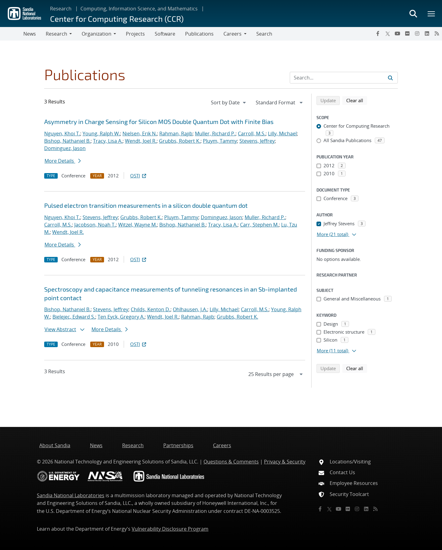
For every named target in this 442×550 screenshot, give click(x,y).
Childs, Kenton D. (150, 309)
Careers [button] (232, 33)
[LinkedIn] (427, 33)
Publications (199, 33)
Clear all (356, 100)
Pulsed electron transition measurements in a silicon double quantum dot (146, 205)
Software (165, 33)
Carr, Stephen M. (259, 224)
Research (61, 8)
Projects (135, 33)
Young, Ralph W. (101, 133)
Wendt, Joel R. (141, 141)
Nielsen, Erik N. (139, 133)
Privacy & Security (284, 461)
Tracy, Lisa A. (107, 141)
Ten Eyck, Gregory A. (121, 316)
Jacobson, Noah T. (95, 224)
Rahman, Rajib (175, 133)
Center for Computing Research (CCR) (117, 18)
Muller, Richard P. (215, 133)
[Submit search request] (390, 77)
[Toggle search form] (413, 13)
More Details (63, 160)
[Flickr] (407, 33)
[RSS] (436, 33)
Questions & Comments (231, 461)
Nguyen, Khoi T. (62, 133)
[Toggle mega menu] (431, 13)
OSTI (138, 175)
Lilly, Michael (282, 133)
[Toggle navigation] (11, 34)
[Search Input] (344, 77)
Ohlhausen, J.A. (190, 309)
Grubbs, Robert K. (179, 141)
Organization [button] (96, 33)
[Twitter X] (387, 33)
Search (264, 33)
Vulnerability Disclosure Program (170, 528)
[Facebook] (377, 33)
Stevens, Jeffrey (257, 141)
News (29, 33)
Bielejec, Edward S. (73, 316)
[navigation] (229, 102)
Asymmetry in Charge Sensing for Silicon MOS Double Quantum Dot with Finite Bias (158, 121)
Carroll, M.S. (252, 133)
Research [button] (56, 33)
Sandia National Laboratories (70, 495)
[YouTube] (397, 33)
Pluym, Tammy (220, 141)
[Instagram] (417, 33)
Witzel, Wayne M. (137, 224)
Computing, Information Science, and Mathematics (139, 8)
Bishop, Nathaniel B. (67, 141)
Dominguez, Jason (65, 148)
